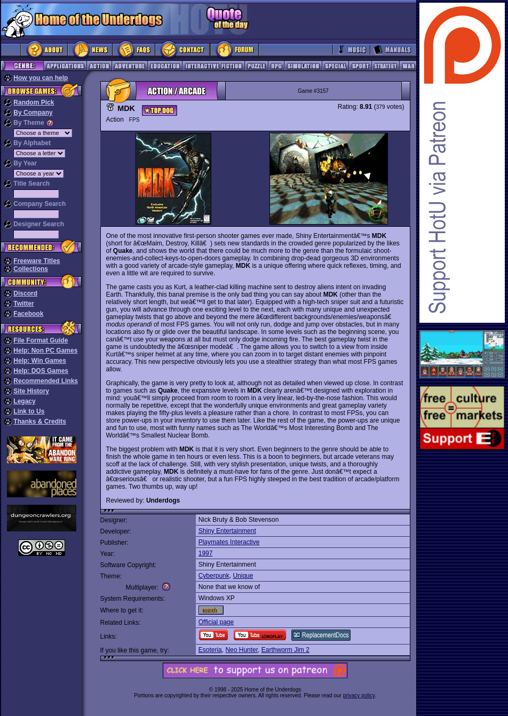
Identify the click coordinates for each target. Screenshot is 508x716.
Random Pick (33, 102)
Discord (25, 293)
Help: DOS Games (40, 371)
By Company (32, 112)
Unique (243, 575)
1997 (206, 553)
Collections (30, 269)
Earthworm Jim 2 (285, 650)
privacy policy (359, 695)
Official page (216, 622)
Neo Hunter (241, 650)
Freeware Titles (36, 261)
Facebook (28, 313)
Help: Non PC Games (45, 350)
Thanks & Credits (39, 421)
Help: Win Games (39, 360)
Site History (31, 391)
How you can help (40, 78)
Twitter (23, 303)
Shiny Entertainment (227, 531)
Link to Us (28, 411)
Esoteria (210, 650)
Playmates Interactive (229, 542)
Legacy (24, 401)
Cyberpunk (214, 575)
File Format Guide (40, 340)
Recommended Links (45, 381)
